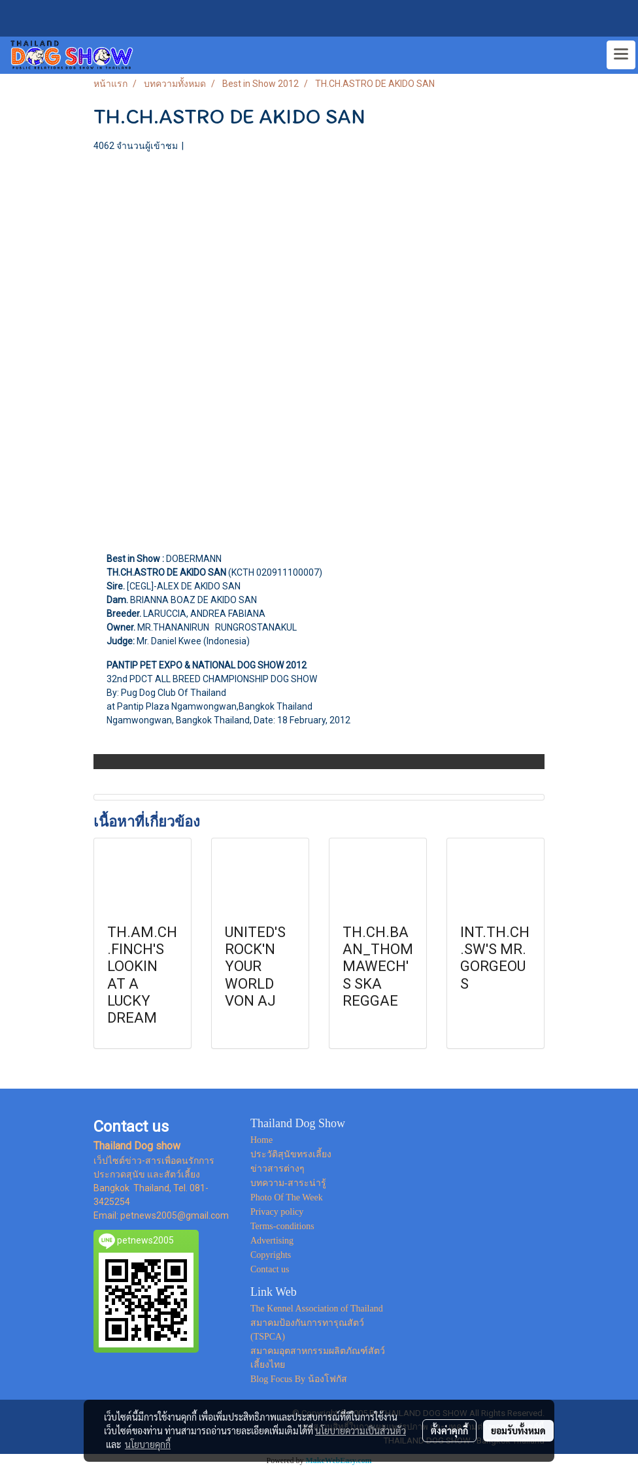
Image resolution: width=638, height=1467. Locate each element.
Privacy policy (276, 1212)
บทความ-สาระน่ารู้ (288, 1183)
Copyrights (270, 1255)
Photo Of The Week (286, 1197)
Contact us (270, 1269)
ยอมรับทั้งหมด (518, 1430)
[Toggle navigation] (621, 55)
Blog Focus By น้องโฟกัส (298, 1379)
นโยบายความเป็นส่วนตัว (360, 1430)
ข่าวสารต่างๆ (277, 1169)
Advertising (272, 1240)
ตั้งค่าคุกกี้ (449, 1430)
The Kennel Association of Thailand (316, 1308)
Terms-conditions (282, 1226)
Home (261, 1140)
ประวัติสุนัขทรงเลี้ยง (290, 1154)
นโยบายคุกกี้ (148, 1444)
